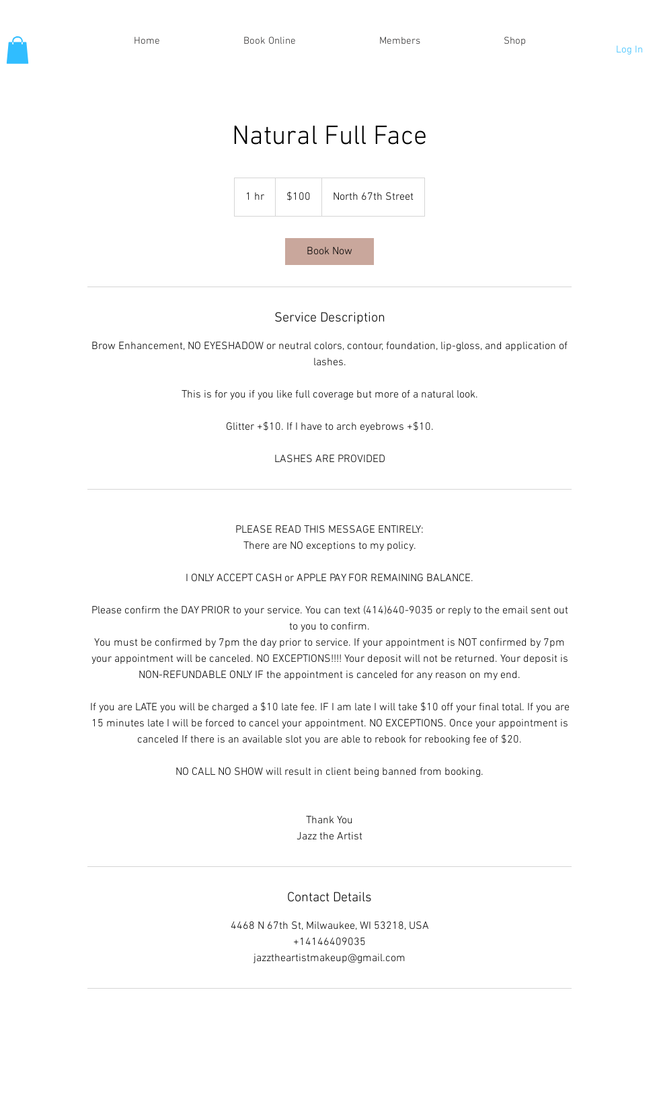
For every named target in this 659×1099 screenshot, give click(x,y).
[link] (329, 251)
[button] (17, 50)
